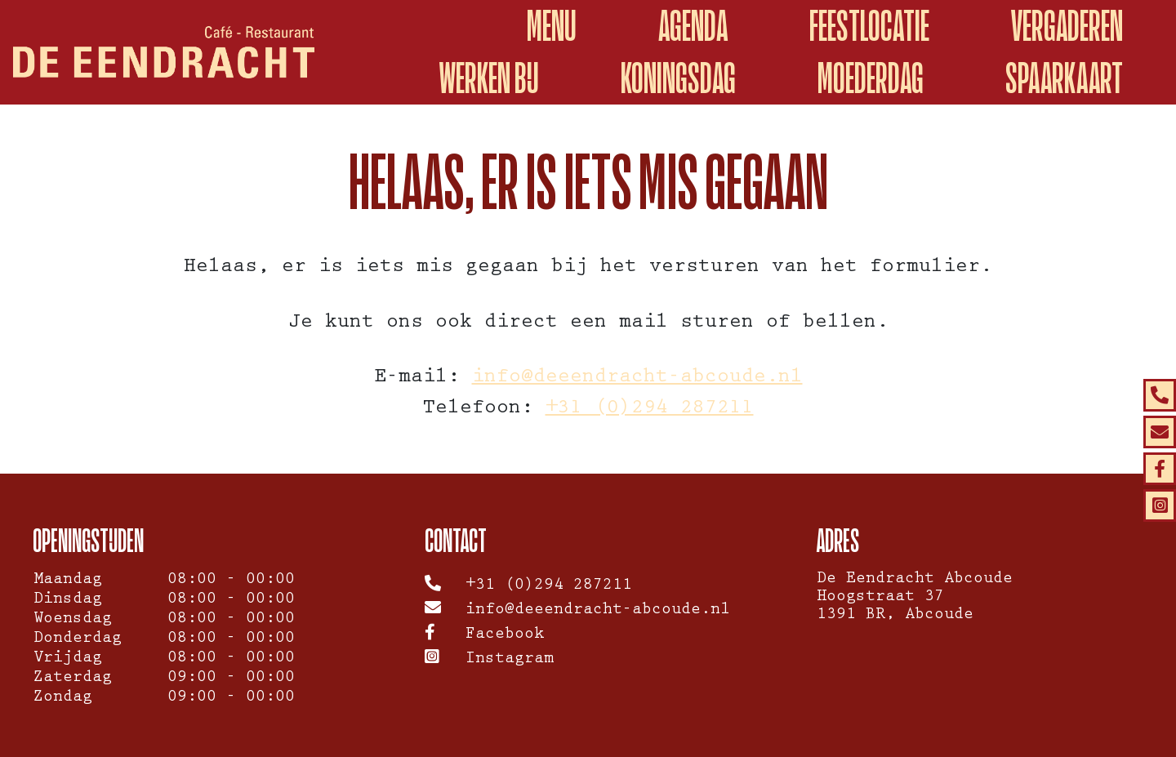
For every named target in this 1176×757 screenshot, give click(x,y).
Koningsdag (678, 78)
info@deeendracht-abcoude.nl (637, 378)
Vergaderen (1067, 25)
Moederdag (870, 78)
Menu (552, 25)
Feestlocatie (869, 25)
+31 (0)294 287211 (650, 409)
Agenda (693, 25)
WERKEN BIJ (489, 78)
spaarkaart (1064, 78)
